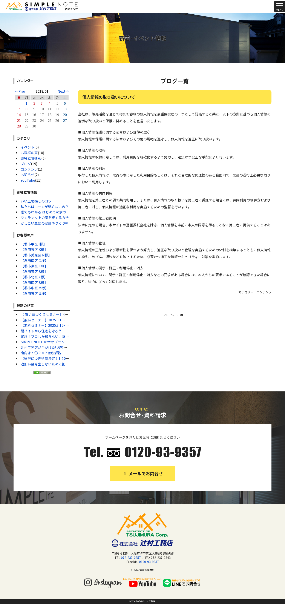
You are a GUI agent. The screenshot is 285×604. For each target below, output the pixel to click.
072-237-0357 (131, 557)
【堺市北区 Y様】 (34, 276)
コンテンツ (29, 169)
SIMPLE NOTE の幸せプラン (42, 341)
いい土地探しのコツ (36, 201)
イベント (27, 147)
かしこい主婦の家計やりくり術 (45, 223)
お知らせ (27, 174)
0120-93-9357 (149, 562)
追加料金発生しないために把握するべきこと (55, 363)
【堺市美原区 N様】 (36, 255)
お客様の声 (29, 152)
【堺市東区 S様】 (34, 271)
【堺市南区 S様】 (34, 282)
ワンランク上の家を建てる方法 (45, 217)
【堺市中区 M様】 (34, 287)
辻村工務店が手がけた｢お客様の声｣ (48, 347)
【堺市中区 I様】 (34, 244)
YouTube (28, 180)
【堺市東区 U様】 (34, 293)
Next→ (63, 91)
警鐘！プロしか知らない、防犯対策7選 (51, 336)
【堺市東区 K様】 (34, 249)
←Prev (20, 91)
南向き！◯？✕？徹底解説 (41, 352)
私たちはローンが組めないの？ (45, 206)
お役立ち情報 (31, 158)
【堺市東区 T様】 (34, 265)
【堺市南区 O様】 (34, 260)
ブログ (26, 163)
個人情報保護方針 (142, 570)
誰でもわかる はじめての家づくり (47, 212)
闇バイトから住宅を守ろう (41, 330)
